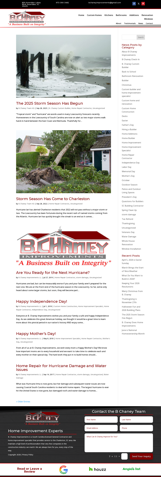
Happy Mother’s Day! (36, 333)
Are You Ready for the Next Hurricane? (53, 272)
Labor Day (126, 167)
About (118, 24)
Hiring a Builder (129, 129)
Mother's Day (128, 176)
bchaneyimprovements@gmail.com (104, 3)
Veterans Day (128, 232)
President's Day (129, 197)
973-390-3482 (62, 3)
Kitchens (109, 15)
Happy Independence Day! (41, 301)
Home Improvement (131, 142)
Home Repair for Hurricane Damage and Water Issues (61, 367)
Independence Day (39, 309)
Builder (125, 80)
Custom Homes (94, 15)
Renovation (147, 15)
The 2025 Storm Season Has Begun (49, 103)
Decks (125, 116)
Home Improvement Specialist (90, 306)
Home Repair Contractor (81, 108)
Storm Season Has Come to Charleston (53, 198)
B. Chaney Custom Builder (59, 108)
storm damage (82, 277)
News (140, 24)
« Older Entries (23, 401)
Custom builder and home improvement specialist (131, 92)
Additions (134, 15)
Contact (149, 24)
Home (81, 15)
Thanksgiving (128, 223)
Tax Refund (127, 219)
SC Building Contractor (133, 205)
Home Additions (129, 133)
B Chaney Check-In (131, 59)
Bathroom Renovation (132, 76)
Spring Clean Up (129, 210)
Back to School (129, 71)
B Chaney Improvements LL (29, 277)
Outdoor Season (129, 184)
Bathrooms (121, 15)
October (126, 180)
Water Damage (129, 236)
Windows (148, 19)
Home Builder (128, 138)
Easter (125, 120)
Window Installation (131, 248)
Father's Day (128, 125)
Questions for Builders (132, 201)
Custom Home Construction (65, 306)
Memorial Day (128, 171)
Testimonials (130, 24)
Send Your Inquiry (141, 456)
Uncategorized (99, 108)
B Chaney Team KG (26, 108)
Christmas (126, 85)
